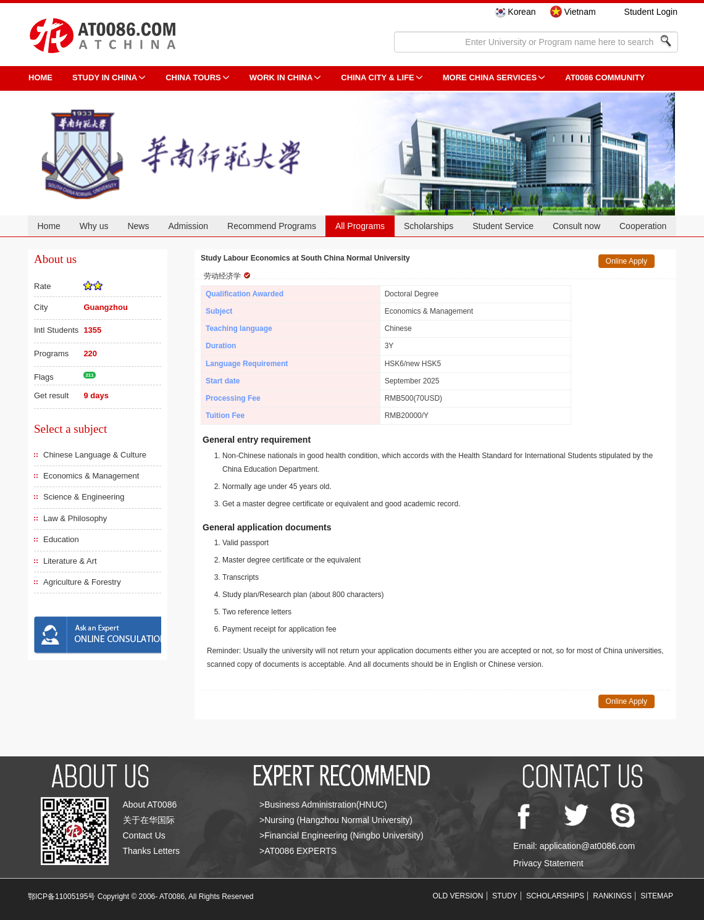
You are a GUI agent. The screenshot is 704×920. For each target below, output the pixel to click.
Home (48, 226)
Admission (188, 226)
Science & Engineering (84, 496)
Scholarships (428, 226)
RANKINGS (612, 896)
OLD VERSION (458, 896)
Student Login (650, 12)
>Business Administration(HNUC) (323, 804)
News (138, 226)
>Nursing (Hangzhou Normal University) (336, 820)
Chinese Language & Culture (94, 454)
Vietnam (579, 12)
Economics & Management (91, 475)
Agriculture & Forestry (82, 582)
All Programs (360, 226)
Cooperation (642, 226)
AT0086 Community (605, 77)
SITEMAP (656, 896)
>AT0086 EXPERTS (298, 851)
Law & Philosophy (75, 518)
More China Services (490, 77)
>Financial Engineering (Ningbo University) (341, 835)
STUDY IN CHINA (104, 77)
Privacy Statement (548, 863)
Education (61, 539)
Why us (94, 226)
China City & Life (377, 77)
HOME (40, 77)
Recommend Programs (271, 226)
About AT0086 (150, 804)
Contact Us (144, 835)
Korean (521, 12)
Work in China (281, 77)
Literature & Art (70, 561)
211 (89, 375)
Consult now (576, 226)
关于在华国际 (149, 820)
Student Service (503, 226)
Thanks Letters (151, 851)
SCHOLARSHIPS (555, 896)
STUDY (505, 896)
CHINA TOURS (193, 77)
